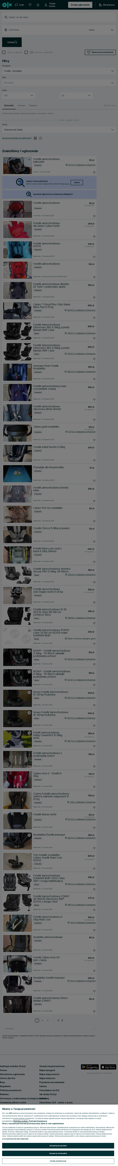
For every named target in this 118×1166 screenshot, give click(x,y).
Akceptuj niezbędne (58, 1153)
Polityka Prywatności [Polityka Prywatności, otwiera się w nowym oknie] (38, 1121)
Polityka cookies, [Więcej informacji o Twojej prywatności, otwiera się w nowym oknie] (21, 1121)
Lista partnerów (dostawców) (15, 1139)
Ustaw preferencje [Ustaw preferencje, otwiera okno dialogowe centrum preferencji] (58, 1161)
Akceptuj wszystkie (58, 1145)
